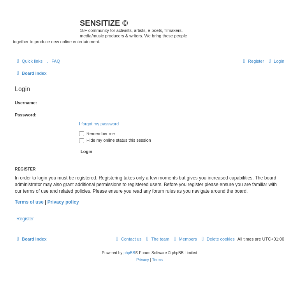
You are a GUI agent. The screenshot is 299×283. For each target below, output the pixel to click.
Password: (26, 114)
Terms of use (29, 202)
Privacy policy (63, 202)
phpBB (129, 253)
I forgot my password (99, 123)
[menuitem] (52, 61)
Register (25, 218)
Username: (26, 102)
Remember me (97, 133)
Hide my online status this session (115, 140)
